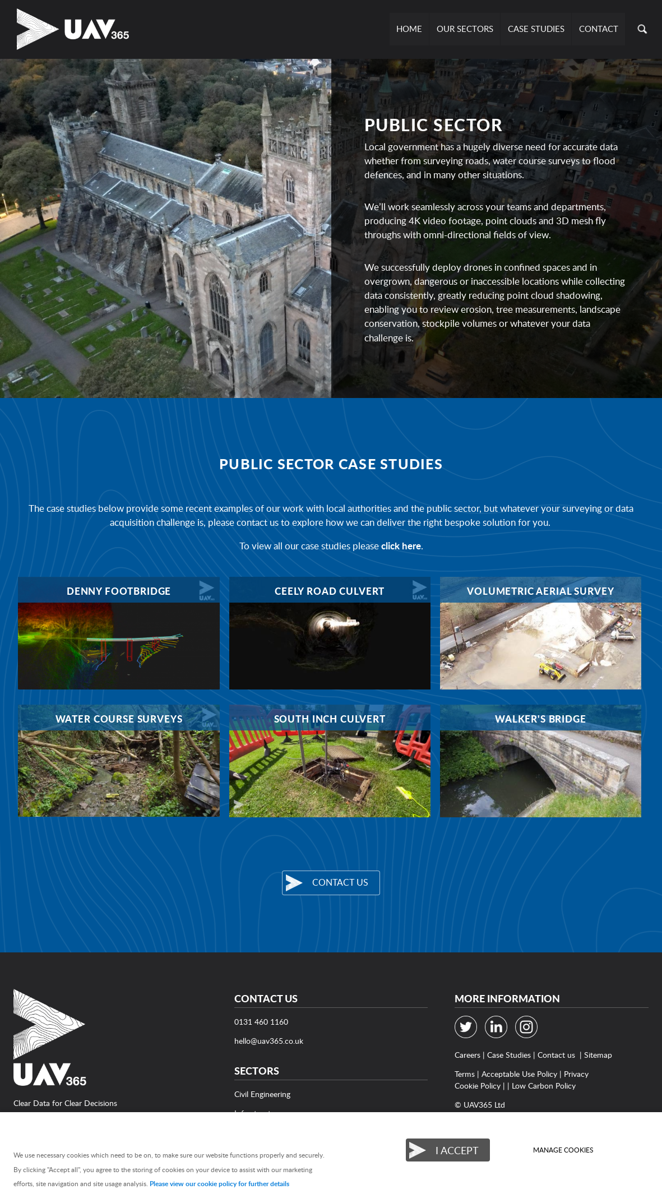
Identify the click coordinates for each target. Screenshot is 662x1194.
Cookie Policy (478, 1085)
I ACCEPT (457, 1150)
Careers (467, 1054)
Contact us (340, 882)
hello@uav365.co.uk (268, 1040)
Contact (598, 28)
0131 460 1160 (261, 1021)
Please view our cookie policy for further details (219, 1183)
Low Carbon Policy (544, 1085)
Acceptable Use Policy (519, 1073)
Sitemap (598, 1054)
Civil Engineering (262, 1094)
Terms (465, 1073)
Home (411, 28)
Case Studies (536, 28)
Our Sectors (466, 28)
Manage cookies (563, 1150)
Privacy (576, 1073)
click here (401, 545)
